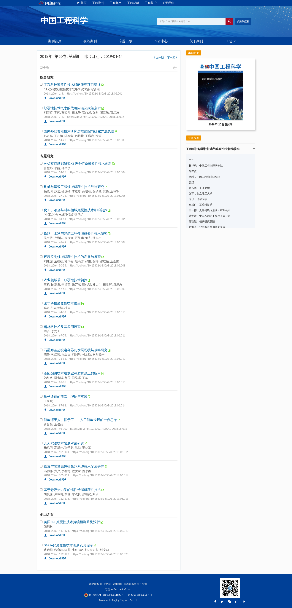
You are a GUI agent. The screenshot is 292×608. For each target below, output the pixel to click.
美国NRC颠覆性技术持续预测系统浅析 (72, 522)
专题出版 (125, 41)
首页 (82, 3)
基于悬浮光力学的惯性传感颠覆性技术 (72, 490)
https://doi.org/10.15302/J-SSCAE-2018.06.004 (97, 172)
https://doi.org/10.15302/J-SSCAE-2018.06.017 (100, 475)
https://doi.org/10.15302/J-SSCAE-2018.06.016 (100, 452)
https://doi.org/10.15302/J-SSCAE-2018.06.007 (97, 242)
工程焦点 (116, 3)
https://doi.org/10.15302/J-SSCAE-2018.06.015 (98, 428)
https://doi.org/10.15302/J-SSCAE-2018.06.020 (100, 554)
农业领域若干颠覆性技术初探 (66, 280)
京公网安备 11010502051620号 (104, 594)
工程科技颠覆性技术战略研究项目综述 (72, 85)
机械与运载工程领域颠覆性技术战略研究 (74, 187)
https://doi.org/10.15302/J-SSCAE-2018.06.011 (97, 335)
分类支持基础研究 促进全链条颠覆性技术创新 (78, 164)
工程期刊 (98, 3)
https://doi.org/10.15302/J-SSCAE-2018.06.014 (97, 405)
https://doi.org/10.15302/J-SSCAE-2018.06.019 (100, 531)
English (231, 41)
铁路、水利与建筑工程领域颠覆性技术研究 (76, 234)
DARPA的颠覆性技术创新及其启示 (69, 545)
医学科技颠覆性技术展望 (62, 303)
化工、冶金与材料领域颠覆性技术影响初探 (76, 210)
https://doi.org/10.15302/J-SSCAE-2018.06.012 (97, 358)
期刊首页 (54, 41)
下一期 (172, 57)
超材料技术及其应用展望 (62, 327)
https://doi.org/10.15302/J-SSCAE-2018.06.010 (97, 312)
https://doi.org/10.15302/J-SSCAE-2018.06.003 (97, 140)
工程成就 (133, 3)
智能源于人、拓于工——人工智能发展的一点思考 (81, 420)
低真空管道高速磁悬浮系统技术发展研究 (74, 467)
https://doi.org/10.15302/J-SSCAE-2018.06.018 (100, 498)
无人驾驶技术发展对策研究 (64, 443)
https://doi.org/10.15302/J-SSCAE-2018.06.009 (97, 289)
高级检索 (243, 21)
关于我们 (168, 3)
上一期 (158, 57)
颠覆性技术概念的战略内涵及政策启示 (72, 108)
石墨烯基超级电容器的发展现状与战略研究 (76, 350)
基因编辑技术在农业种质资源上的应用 (72, 373)
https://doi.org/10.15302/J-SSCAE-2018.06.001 (94, 93)
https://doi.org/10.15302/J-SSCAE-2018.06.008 (97, 265)
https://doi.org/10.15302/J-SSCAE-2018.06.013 (97, 382)
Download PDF (57, 98)
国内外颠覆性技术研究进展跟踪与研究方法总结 (79, 131)
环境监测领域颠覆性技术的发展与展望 (72, 257)
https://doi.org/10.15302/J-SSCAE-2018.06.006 (97, 219)
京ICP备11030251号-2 (140, 594)
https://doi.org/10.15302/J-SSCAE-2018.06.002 (95, 117)
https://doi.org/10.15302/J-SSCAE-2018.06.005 (97, 195)
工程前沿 (151, 3)
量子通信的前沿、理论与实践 (66, 397)
